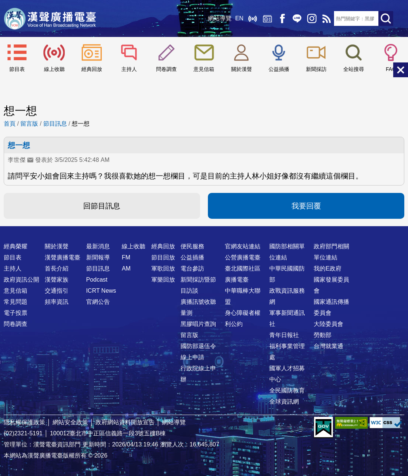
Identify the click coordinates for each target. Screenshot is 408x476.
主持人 (129, 69)
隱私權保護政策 (24, 422)
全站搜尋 (353, 69)
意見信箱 (203, 69)
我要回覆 (306, 206)
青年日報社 (284, 335)
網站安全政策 (70, 422)
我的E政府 (327, 268)
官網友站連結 (242, 246)
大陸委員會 (328, 324)
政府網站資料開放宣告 (125, 422)
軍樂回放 (163, 279)
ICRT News (101, 291)
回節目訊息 (101, 206)
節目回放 (163, 257)
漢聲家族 (56, 279)
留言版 (29, 123)
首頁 (10, 123)
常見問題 (15, 302)
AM (126, 268)
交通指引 (56, 291)
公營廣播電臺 (242, 257)
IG (311, 18)
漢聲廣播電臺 (50, 18)
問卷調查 (166, 69)
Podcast (97, 279)
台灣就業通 (328, 346)
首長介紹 (56, 268)
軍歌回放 (163, 268)
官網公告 (98, 302)
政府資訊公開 (21, 279)
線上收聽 (252, 18)
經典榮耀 (15, 246)
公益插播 (279, 69)
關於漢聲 (241, 69)
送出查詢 (385, 18)
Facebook (282, 18)
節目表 (17, 69)
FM (126, 257)
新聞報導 (98, 257)
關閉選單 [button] (400, 69)
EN (239, 18)
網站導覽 (220, 18)
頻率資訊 (56, 302)
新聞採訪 (316, 69)
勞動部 (322, 335)
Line (297, 18)
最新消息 (98, 246)
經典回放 (267, 18)
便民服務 (192, 246)
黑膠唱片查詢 (198, 324)
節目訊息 (55, 123)
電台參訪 (192, 268)
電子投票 (15, 313)
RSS (326, 18)
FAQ (391, 69)
